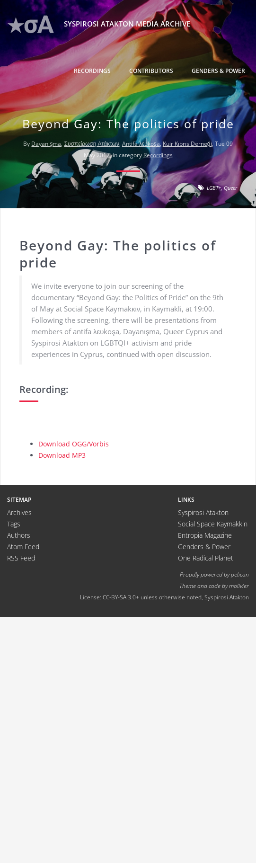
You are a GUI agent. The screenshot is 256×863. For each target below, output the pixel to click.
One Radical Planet (205, 557)
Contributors (151, 71)
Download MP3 (62, 455)
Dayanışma (46, 144)
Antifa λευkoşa (141, 144)
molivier (239, 585)
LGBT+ (214, 187)
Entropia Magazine (205, 535)
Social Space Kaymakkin (212, 523)
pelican (240, 574)
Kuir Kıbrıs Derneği (187, 144)
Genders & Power (218, 71)
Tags (13, 523)
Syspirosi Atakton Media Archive (98, 24)
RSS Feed (21, 557)
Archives (19, 512)
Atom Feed (23, 546)
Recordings (92, 71)
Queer (230, 187)
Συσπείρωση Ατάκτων (91, 144)
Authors (18, 535)
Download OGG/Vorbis (73, 443)
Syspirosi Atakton (203, 512)
